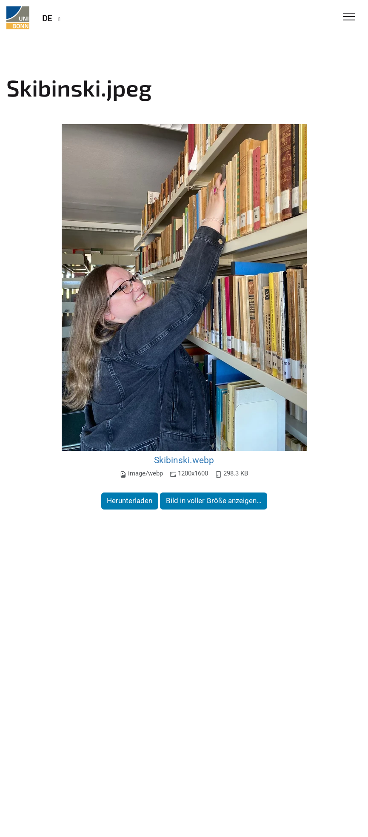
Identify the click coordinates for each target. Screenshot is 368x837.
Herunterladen (129, 500)
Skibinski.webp (184, 460)
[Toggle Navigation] (349, 17)
